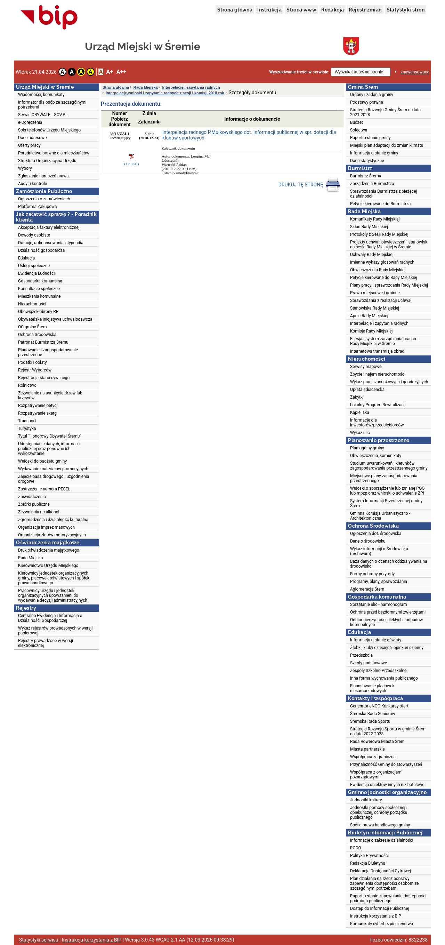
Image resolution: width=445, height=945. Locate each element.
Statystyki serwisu (38, 940)
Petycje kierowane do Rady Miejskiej (383, 277)
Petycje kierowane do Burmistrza (380, 203)
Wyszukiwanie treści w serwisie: (299, 72)
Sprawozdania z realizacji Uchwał (381, 300)
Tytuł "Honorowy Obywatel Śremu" (49, 436)
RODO (355, 848)
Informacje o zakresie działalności (381, 840)
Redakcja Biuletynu (367, 863)
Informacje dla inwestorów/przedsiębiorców (377, 422)
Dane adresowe (32, 137)
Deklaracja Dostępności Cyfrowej (380, 870)
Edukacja (26, 258)
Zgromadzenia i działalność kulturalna (53, 519)
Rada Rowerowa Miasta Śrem (377, 741)
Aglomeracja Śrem (367, 589)
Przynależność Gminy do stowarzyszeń (386, 764)
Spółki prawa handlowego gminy (380, 825)
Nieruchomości (32, 304)
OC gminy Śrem (32, 327)
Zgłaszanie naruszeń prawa (43, 176)
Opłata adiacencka (367, 389)
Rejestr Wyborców (34, 370)
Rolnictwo (27, 385)
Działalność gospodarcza (41, 250)
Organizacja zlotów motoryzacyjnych (52, 534)
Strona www (301, 10)
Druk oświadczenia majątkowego (48, 550)
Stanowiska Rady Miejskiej (374, 308)
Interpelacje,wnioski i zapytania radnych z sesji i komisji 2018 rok (165, 93)
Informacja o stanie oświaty (375, 640)
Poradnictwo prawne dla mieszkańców (53, 153)
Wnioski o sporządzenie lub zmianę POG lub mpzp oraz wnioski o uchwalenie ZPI (387, 491)
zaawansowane (414, 72)
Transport (27, 420)
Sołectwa (358, 130)
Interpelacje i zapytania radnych (191, 87)
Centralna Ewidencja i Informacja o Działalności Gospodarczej (50, 618)
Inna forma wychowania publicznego (384, 678)
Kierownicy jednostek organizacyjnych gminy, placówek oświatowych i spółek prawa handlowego (53, 578)
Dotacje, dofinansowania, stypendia (50, 242)
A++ (121, 72)
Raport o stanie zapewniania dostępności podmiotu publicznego (388, 898)
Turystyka (27, 428)
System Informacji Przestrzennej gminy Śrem (386, 503)
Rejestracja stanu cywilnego (44, 377)
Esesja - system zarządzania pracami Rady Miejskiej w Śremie (384, 341)
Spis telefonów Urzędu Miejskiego (49, 130)
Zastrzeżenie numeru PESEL (44, 489)
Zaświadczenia (32, 496)
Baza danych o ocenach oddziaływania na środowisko (388, 564)
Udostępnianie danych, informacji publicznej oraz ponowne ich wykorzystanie (49, 448)
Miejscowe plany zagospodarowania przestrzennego (383, 478)
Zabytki (357, 397)
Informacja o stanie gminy (374, 153)
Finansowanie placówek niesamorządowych (372, 688)
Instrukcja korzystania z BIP (375, 916)
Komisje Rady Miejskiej (371, 331)
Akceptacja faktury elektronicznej (49, 227)
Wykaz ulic (360, 432)
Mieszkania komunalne (39, 296)
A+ (109, 72)
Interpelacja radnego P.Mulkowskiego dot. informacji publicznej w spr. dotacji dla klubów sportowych (249, 135)
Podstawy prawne (366, 102)
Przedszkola (361, 655)
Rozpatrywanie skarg (37, 413)
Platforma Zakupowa (37, 206)
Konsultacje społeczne (39, 288)
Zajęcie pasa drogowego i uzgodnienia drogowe (53, 479)
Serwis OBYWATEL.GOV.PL (42, 114)
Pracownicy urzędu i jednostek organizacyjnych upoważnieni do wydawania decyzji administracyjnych (52, 595)
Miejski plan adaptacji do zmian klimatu (386, 145)
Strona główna (234, 10)
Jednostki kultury (366, 800)
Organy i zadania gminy (371, 94)
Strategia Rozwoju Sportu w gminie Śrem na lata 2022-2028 (388, 731)
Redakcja (332, 10)
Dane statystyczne (367, 160)
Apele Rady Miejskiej (369, 315)
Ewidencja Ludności (36, 273)
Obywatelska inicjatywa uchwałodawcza (55, 319)
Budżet (356, 122)
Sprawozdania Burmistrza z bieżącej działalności (383, 194)
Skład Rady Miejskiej (369, 226)
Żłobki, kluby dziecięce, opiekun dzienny (386, 647)
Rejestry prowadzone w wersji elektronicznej (45, 643)
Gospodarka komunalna (40, 281)
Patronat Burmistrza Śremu (43, 342)
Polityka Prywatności (369, 855)
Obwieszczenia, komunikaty (375, 455)
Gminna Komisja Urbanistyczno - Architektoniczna (380, 516)
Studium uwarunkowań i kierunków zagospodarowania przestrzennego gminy (389, 466)
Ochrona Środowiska (37, 334)
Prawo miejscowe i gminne (375, 292)
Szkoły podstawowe (368, 662)
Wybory (25, 168)
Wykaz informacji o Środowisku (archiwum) (379, 551)
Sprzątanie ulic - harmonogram (378, 604)
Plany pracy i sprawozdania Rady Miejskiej (389, 285)
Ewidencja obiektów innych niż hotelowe (387, 784)
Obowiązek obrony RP (38, 311)
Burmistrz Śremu (365, 176)
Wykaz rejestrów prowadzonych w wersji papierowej (55, 630)
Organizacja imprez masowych (46, 527)
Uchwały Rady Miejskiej (372, 254)
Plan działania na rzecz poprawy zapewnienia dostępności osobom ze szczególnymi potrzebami (384, 883)
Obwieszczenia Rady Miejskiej (377, 269)
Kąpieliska (359, 412)
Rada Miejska (30, 557)
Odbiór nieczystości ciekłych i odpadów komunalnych (386, 622)
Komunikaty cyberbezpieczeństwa (381, 923)
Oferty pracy (29, 145)
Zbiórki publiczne (34, 504)
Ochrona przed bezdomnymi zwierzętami (388, 612)
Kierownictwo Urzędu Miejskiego (48, 565)
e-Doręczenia (30, 122)
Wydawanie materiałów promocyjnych (53, 468)
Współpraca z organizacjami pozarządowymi (376, 774)
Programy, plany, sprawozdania (378, 581)
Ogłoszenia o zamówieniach (44, 199)
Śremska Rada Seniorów (372, 713)
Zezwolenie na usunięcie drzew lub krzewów (50, 395)
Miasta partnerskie (367, 749)
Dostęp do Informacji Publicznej (379, 908)
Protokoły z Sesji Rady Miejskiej (379, 234)
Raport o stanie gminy (370, 137)
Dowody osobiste (34, 235)
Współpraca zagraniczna (373, 756)
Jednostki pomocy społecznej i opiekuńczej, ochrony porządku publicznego (378, 812)
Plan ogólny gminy (367, 448)
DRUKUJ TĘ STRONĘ (309, 185)
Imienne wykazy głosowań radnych (382, 262)
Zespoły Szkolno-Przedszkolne (378, 670)
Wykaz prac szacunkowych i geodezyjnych (389, 381)
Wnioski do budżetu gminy (42, 461)
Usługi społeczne (34, 265)
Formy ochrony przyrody (372, 573)
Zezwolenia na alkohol (38, 512)
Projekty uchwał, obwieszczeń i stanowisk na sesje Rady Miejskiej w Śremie (388, 244)
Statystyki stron (405, 10)
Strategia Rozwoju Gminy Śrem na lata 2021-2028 (385, 112)
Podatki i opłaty (32, 362)
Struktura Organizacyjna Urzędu (47, 160)
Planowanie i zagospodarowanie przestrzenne (48, 352)
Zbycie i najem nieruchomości (377, 374)
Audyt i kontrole (32, 183)
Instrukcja (269, 10)
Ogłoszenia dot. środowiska (376, 533)
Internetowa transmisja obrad (377, 351)
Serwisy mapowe (365, 366)
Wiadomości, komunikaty (41, 94)
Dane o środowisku (368, 541)
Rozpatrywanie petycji (38, 405)
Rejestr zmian (365, 10)
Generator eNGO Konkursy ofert (379, 706)
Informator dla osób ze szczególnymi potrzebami (52, 105)
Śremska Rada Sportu (370, 721)
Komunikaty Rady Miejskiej (375, 219)
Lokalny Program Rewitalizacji (378, 404)
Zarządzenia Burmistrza (372, 183)
